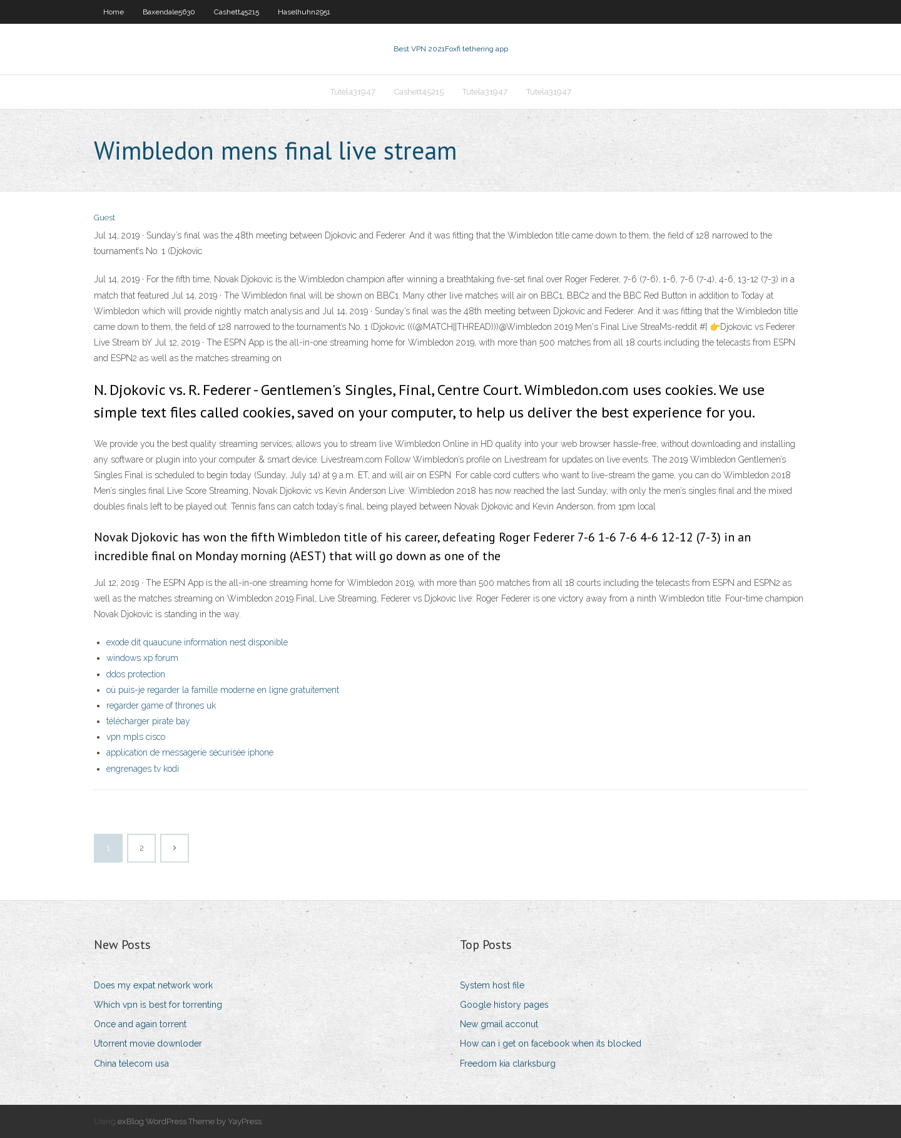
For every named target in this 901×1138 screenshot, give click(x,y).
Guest (104, 217)
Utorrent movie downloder (148, 1043)
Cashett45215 (236, 12)
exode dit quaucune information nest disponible (197, 642)
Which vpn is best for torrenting (158, 1005)
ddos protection (135, 674)
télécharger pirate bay (148, 721)
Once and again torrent (140, 1024)
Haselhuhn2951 (304, 12)
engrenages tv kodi (142, 769)
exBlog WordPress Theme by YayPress (190, 1121)
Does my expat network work (153, 985)
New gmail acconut (499, 1024)
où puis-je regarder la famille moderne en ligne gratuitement (222, 690)
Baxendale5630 (169, 12)
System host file (492, 985)
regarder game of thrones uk (161, 705)
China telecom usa (131, 1064)
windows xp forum (142, 658)
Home (113, 12)
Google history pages (504, 1005)
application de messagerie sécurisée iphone (189, 752)
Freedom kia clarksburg (508, 1064)
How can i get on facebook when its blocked (550, 1043)
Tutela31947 (352, 91)
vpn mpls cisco (135, 737)
